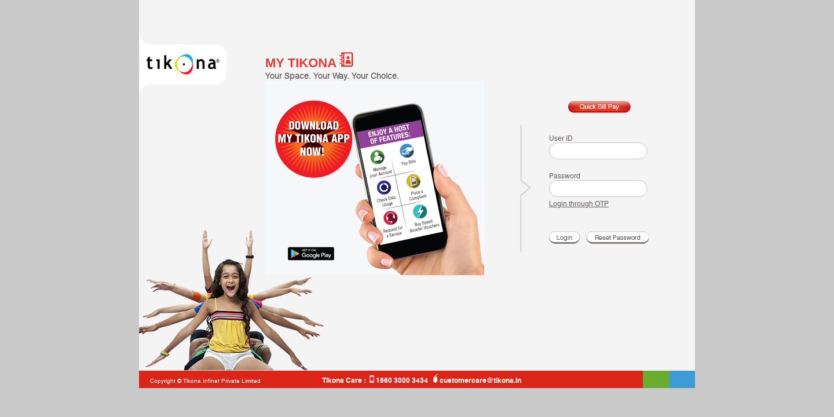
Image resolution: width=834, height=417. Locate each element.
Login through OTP (579, 204)
